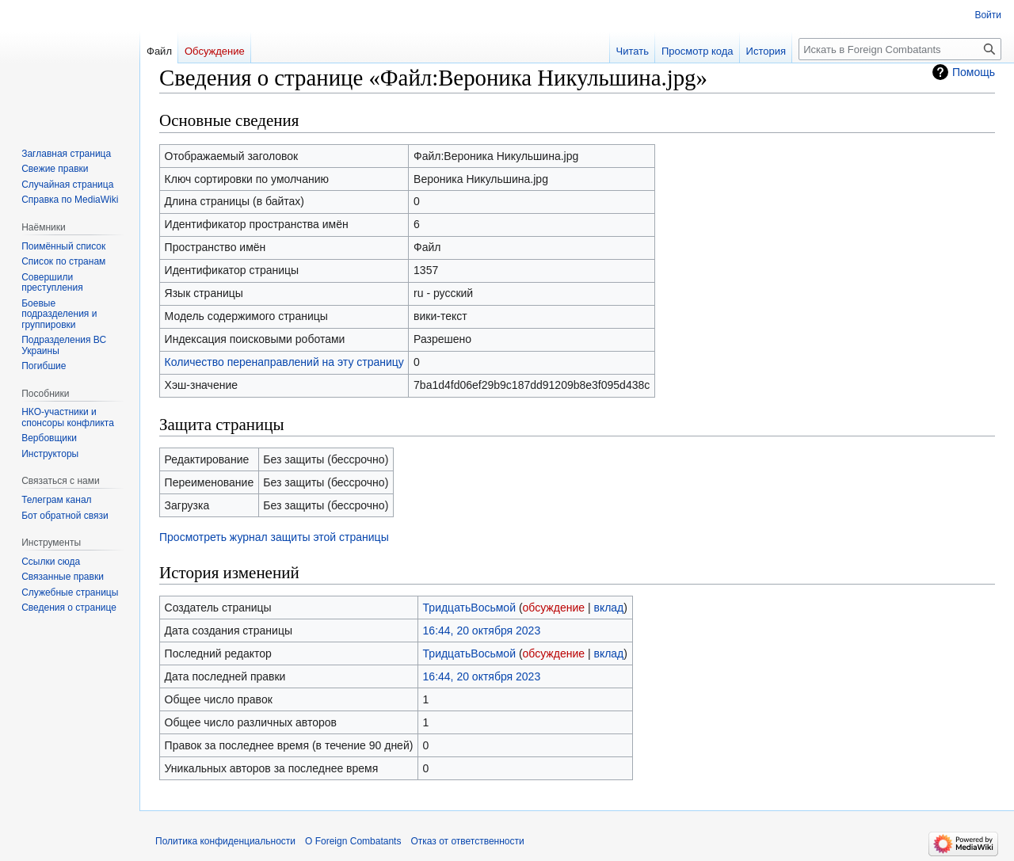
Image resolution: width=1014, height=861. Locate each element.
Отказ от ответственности (467, 841)
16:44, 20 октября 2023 (482, 630)
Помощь (973, 72)
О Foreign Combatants (353, 841)
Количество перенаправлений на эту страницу (284, 362)
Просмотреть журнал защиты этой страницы (274, 537)
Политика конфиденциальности (225, 841)
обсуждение (554, 607)
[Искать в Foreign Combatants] (900, 49)
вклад (608, 607)
